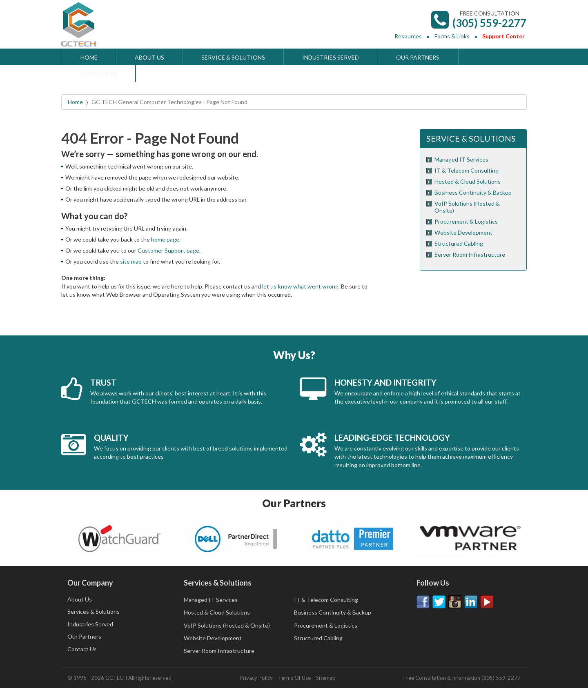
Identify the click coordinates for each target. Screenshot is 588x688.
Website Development (463, 232)
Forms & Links (452, 36)
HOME (89, 57)
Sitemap (326, 678)
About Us (79, 599)
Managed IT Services (461, 159)
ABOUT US (149, 57)
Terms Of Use (294, 678)
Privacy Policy (256, 678)
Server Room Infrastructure (469, 254)
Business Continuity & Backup (473, 192)
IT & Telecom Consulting (466, 170)
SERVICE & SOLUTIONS (233, 57)
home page (165, 239)
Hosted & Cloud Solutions (467, 181)
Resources (408, 36)
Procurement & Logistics (466, 221)
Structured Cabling (458, 243)
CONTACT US (98, 74)
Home (75, 101)
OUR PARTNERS (417, 57)
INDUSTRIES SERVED (330, 57)
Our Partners (84, 636)
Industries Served (90, 624)
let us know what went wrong (300, 286)
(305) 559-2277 (489, 22)
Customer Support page (168, 250)
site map (131, 261)
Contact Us (82, 649)
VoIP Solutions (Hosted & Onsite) (227, 625)
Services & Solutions (93, 611)
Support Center (503, 36)
